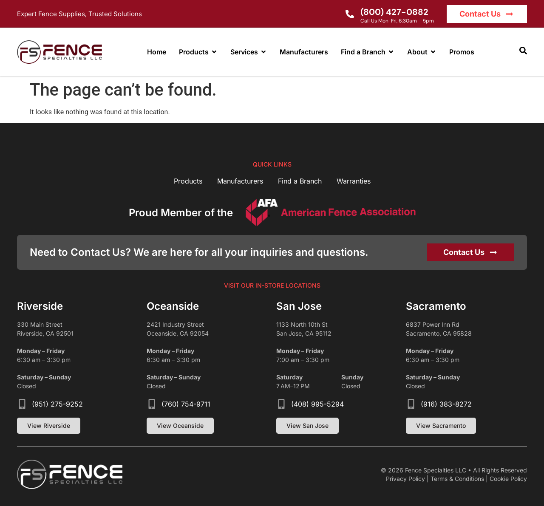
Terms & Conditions (457, 478)
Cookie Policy (508, 478)
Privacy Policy (405, 478)
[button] (523, 50)
